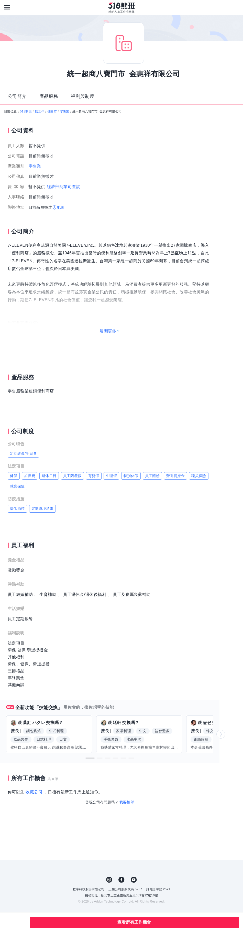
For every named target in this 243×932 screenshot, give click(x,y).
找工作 (39, 111)
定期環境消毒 (42, 508)
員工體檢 (152, 476)
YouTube (134, 880)
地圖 (61, 207)
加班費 (29, 476)
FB (121, 880)
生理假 (111, 476)
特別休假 (131, 476)
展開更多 (108, 331)
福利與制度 (82, 96)
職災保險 (198, 476)
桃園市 (52, 111)
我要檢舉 (126, 802)
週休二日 (49, 476)
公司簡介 (17, 96)
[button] (90, 758)
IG (109, 880)
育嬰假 (93, 476)
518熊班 (26, 111)
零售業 (64, 111)
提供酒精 (17, 508)
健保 (13, 476)
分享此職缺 (20, 922)
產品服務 (48, 96)
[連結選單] (7, 7)
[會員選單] (236, 7)
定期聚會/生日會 (23, 453)
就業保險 (17, 486)
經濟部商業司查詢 (63, 186)
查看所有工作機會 (134, 922)
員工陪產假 (72, 476)
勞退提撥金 (175, 476)
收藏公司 (34, 792)
